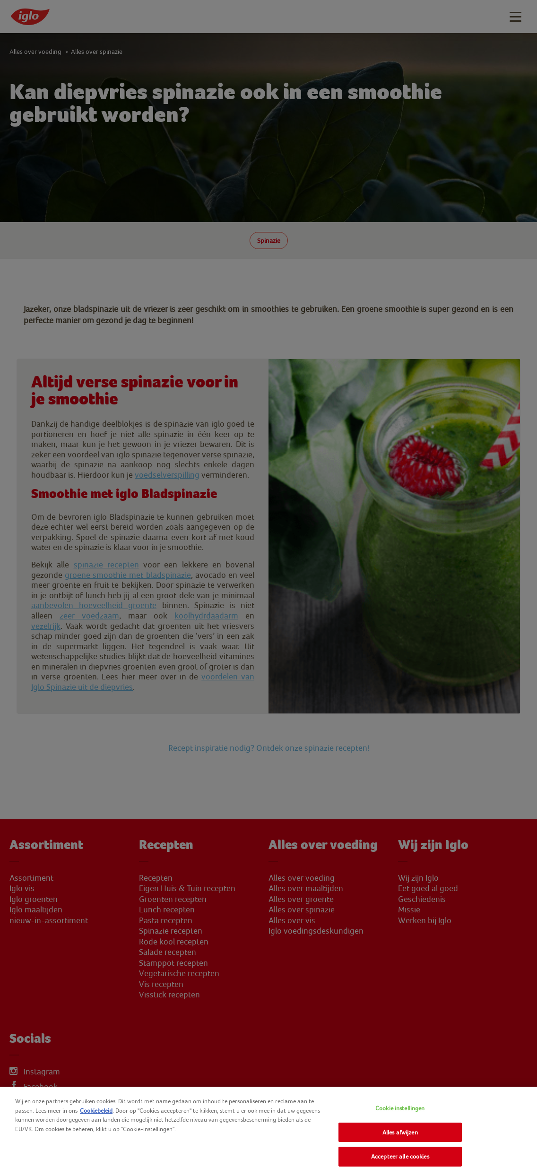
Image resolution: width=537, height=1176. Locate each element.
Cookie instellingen (399, 1108)
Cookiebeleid (96, 1110)
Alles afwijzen (400, 1132)
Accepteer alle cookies (400, 1156)
